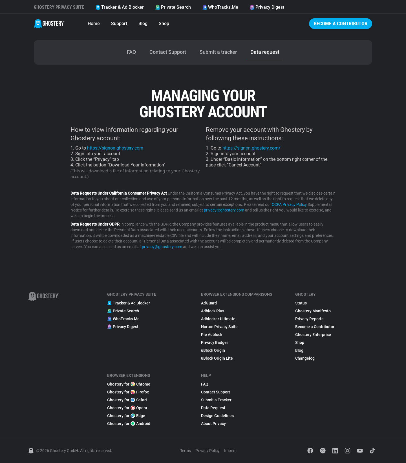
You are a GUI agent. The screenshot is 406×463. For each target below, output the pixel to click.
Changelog (305, 358)
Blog (142, 23)
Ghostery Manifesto (313, 311)
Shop (164, 23)
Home (94, 23)
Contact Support (215, 392)
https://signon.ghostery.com (115, 148)
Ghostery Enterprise (313, 334)
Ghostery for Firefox (128, 392)
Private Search (173, 7)
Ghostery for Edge (126, 415)
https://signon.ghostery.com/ (251, 148)
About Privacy (213, 423)
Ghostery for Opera (127, 408)
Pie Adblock (211, 334)
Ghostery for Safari (127, 400)
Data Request (213, 408)
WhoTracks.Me (220, 7)
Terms (185, 450)
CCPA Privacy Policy (289, 204)
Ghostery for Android (128, 423)
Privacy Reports (309, 319)
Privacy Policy (207, 450)
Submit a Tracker (216, 400)
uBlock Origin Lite (217, 358)
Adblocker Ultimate (218, 319)
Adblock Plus (212, 311)
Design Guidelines (217, 415)
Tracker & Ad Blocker (119, 7)
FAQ (204, 384)
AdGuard (209, 303)
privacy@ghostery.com (224, 210)
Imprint (230, 450)
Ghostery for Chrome (128, 384)
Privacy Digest (267, 7)
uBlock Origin (213, 350)
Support (119, 23)
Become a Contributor (340, 23)
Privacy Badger (214, 342)
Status (301, 303)
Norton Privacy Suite (219, 326)
